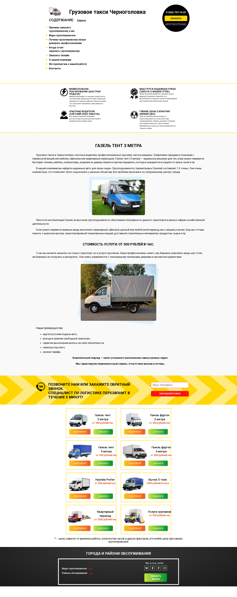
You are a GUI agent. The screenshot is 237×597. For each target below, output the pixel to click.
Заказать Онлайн (59, 55)
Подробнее (75, 432)
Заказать (176, 18)
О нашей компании (60, 59)
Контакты (55, 68)
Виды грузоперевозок (62, 35)
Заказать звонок (155, 588)
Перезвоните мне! (169, 393)
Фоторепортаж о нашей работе (68, 64)
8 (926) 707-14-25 (176, 12)
